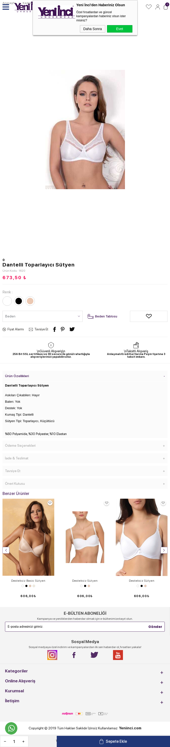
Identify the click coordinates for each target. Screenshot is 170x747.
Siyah (26, 586)
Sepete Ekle (116, 741)
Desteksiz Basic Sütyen (28, 580)
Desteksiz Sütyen (85, 580)
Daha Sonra (92, 29)
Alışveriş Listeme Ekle (134, 316)
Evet (119, 29)
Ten (30, 586)
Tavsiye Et (41, 329)
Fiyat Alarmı (15, 329)
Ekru (34, 586)
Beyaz (22, 586)
